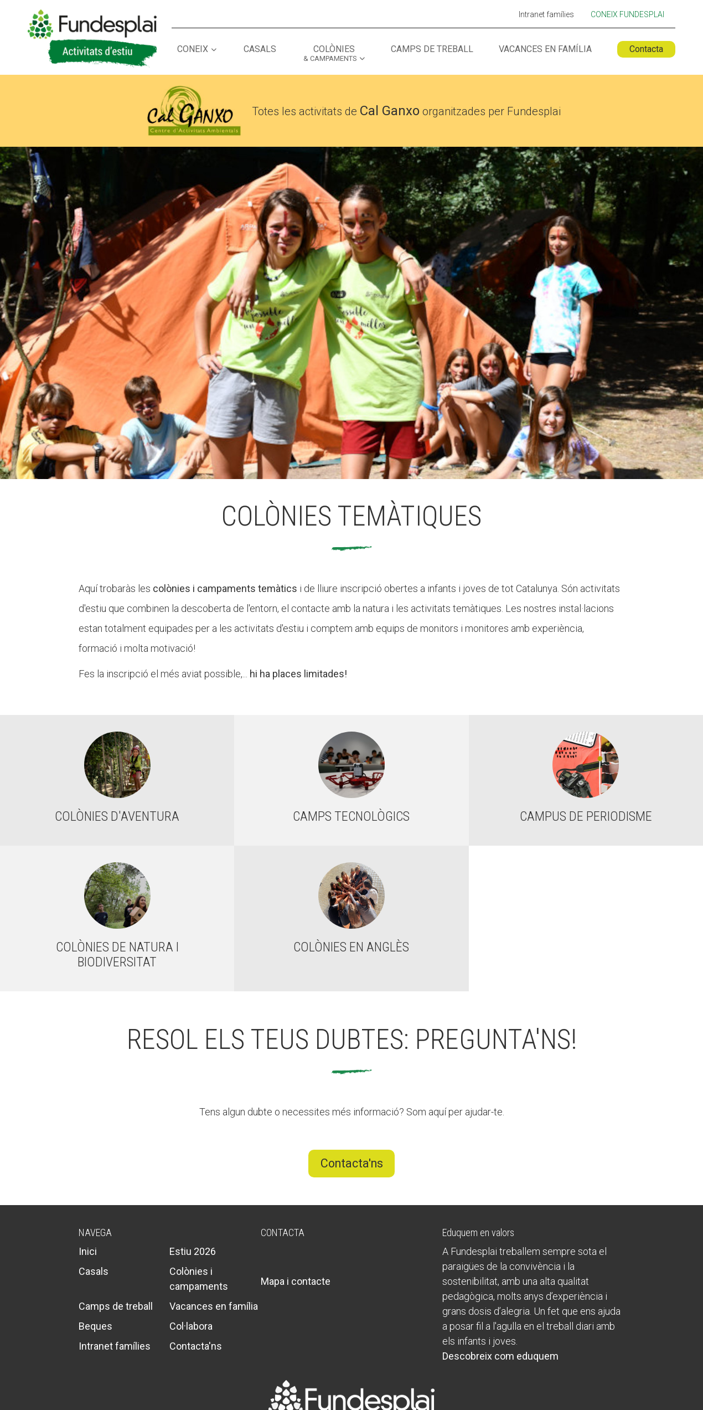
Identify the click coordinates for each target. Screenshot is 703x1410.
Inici (88, 1251)
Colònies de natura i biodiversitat (117, 954)
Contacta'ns (352, 1163)
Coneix (192, 49)
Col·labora (191, 1326)
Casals (260, 49)
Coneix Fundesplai (627, 14)
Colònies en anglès (351, 947)
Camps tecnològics (351, 816)
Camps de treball (432, 49)
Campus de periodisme (586, 816)
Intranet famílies (546, 15)
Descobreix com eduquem (500, 1356)
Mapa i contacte (295, 1281)
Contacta (646, 49)
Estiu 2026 (192, 1251)
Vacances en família (545, 49)
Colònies (329, 54)
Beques (95, 1326)
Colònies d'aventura (117, 816)
